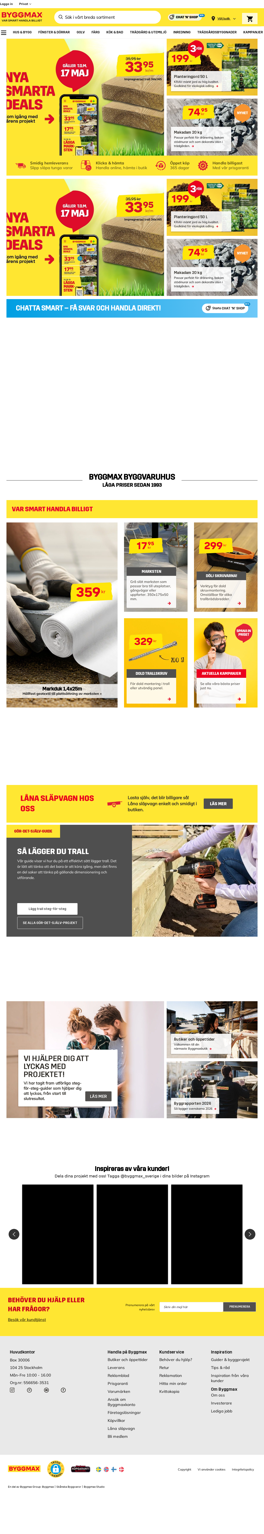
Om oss (218, 1395)
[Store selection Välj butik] (223, 18)
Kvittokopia (169, 1391)
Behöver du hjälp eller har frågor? (46, 1304)
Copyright (184, 1469)
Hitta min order (173, 1383)
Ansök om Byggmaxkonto (121, 1402)
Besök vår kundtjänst (27, 1319)
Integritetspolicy (243, 1469)
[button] (57, 1234)
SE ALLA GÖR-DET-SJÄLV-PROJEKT (50, 923)
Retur (164, 1367)
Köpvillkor (116, 1420)
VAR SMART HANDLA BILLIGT (52, 509)
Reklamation (170, 1375)
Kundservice (171, 1352)
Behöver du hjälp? (175, 1359)
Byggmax (48, 1486)
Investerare (221, 1403)
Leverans (116, 1367)
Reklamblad (118, 1375)
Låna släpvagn (121, 1428)
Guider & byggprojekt (230, 1359)
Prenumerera (239, 1306)
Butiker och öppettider (128, 1359)
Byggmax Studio (94, 1486)
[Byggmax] (22, 17)
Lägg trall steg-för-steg (47, 909)
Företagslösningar (124, 1412)
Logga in (6, 4)
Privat (23, 4)
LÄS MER (218, 803)
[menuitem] (3, 33)
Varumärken (119, 1391)
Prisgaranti (118, 1383)
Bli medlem (118, 1436)
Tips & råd (220, 1367)
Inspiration (221, 1352)
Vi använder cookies (211, 1469)
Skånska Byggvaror (68, 1486)
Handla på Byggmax (127, 1352)
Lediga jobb (221, 1411)
